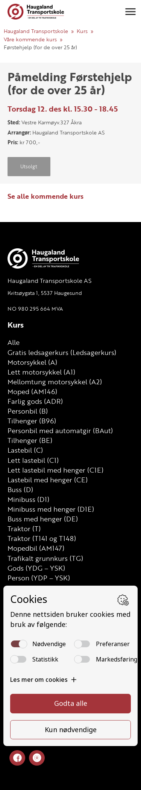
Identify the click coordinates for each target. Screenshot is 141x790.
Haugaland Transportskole (36, 31)
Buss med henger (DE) (43, 519)
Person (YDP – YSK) (39, 578)
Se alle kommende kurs (45, 196)
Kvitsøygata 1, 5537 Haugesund (45, 293)
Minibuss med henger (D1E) (51, 509)
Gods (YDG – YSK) (36, 568)
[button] (130, 11)
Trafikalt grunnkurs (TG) (45, 558)
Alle (14, 342)
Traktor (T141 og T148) (42, 538)
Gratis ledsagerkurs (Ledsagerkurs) (62, 352)
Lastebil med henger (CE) (48, 480)
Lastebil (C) (25, 450)
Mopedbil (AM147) (36, 548)
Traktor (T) (24, 528)
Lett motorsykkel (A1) (41, 372)
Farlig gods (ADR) (35, 401)
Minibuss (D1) (28, 499)
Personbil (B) (28, 411)
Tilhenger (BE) (30, 440)
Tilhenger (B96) (32, 421)
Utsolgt (28, 166)
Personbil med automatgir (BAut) (60, 430)
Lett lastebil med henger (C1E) (55, 470)
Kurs (82, 31)
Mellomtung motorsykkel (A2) (55, 382)
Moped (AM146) (32, 391)
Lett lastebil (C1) (33, 460)
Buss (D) (20, 489)
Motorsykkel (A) (32, 362)
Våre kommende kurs (30, 39)
